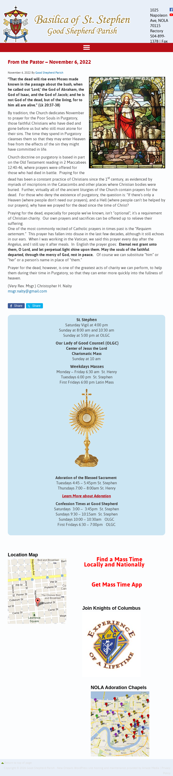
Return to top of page (18, 763)
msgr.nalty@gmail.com (27, 291)
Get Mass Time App (117, 585)
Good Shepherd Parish (49, 72)
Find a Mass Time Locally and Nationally (114, 562)
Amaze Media (150, 768)
